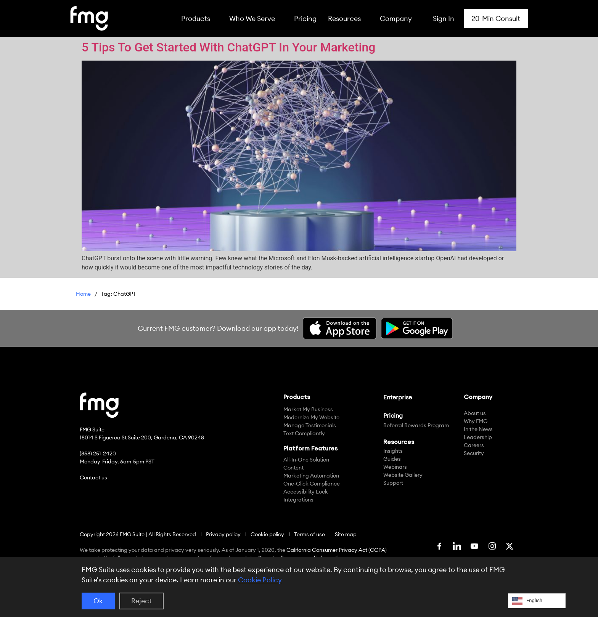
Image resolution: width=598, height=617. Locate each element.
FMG (83, 294)
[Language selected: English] (537, 600)
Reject (141, 600)
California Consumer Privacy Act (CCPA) (336, 549)
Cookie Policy (260, 579)
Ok (98, 600)
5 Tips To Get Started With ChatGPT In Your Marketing (229, 47)
